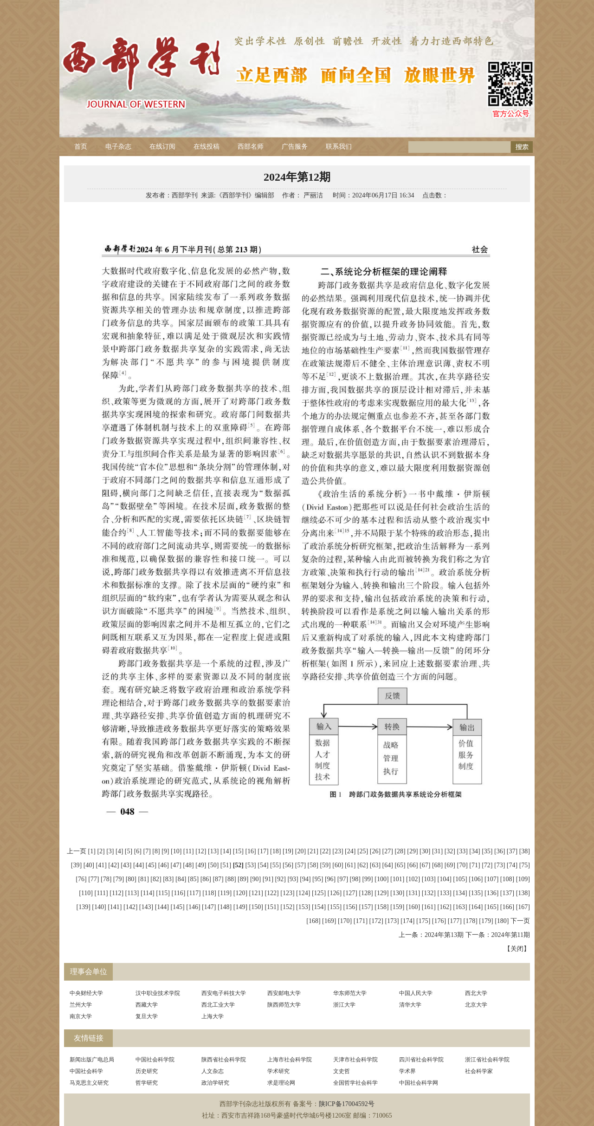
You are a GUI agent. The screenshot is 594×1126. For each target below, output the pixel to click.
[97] (342, 879)
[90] (255, 879)
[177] (455, 920)
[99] (367, 879)
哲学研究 (147, 1083)
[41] (101, 865)
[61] (350, 865)
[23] (337, 851)
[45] (151, 865)
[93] (292, 879)
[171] (361, 920)
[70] (462, 865)
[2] (100, 851)
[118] (209, 893)
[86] (205, 879)
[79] (118, 879)
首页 (80, 146)
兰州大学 (81, 1005)
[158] (381, 906)
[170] (345, 920)
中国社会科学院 (155, 1059)
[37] (512, 851)
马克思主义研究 (89, 1083)
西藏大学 (147, 1005)
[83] (168, 879)
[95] (317, 879)
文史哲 (341, 1071)
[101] (397, 879)
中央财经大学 (86, 993)
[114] (148, 893)
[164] (476, 906)
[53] (250, 865)
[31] (437, 851)
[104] (445, 879)
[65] (399, 865)
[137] (507, 893)
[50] (213, 865)
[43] (126, 865)
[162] (445, 906)
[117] (194, 893)
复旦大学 (147, 1016)
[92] (280, 879)
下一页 (520, 920)
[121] (256, 893)
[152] (287, 906)
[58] (313, 865)
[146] (193, 906)
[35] (487, 851)
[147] (209, 906)
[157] (366, 906)
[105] (460, 879)
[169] (329, 920)
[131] (413, 893)
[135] (476, 893)
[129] (381, 893)
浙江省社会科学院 (487, 1059)
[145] (177, 906)
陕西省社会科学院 (223, 1059)
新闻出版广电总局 (92, 1059)
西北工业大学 (218, 1005)
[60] (337, 865)
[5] (128, 851)
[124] (303, 893)
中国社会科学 (86, 1071)
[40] (89, 865)
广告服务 (295, 146)
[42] (113, 865)
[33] (462, 851)
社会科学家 (479, 1071)
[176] (439, 920)
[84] (180, 879)
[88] (230, 879)
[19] (288, 851)
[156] (350, 906)
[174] (407, 920)
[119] (225, 893)
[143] (146, 906)
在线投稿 (207, 146)
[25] (362, 851)
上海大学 (212, 1016)
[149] (240, 906)
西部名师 (251, 146)
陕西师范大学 (284, 1005)
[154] (319, 906)
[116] (179, 893)
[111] (101, 893)
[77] (93, 879)
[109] (523, 879)
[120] (240, 893)
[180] (502, 920)
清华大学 (410, 1005)
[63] (375, 865)
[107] (491, 879)
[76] (81, 879)
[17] (263, 851)
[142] (130, 906)
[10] (176, 851)
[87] (218, 879)
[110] (86, 893)
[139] (83, 906)
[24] (350, 851)
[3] (110, 851)
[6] (138, 851)
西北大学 (476, 993)
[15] (238, 851)
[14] (225, 851)
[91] (268, 879)
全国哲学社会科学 (355, 1083)
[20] (300, 851)
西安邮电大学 (284, 993)
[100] (381, 879)
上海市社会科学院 (289, 1059)
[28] (399, 851)
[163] (460, 906)
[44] (138, 865)
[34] (474, 851)
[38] (524, 851)
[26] (375, 851)
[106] (476, 879)
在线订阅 (162, 146)
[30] (425, 851)
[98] (355, 879)
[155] (335, 906)
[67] (425, 865)
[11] (188, 851)
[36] (499, 851)
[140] (99, 906)
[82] (155, 879)
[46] (163, 865)
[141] (115, 906)
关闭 (516, 948)
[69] (450, 865)
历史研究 (147, 1071)
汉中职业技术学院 (158, 993)
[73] (499, 865)
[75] (524, 865)
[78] (106, 879)
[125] (319, 893)
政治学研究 (215, 1083)
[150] (256, 906)
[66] (412, 865)
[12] (200, 851)
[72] (487, 865)
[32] (450, 851)
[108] (507, 879)
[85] (193, 879)
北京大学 (476, 1005)
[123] (287, 893)
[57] (300, 865)
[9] (165, 851)
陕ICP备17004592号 (346, 1103)
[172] (376, 920)
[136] (491, 893)
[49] (200, 865)
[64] (387, 865)
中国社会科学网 (418, 1083)
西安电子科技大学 (223, 993)
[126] (335, 893)
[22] (325, 851)
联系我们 (339, 146)
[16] (250, 851)
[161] (429, 906)
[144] (162, 906)
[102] (413, 879)
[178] (471, 920)
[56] (288, 865)
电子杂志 (118, 146)
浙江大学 (344, 1005)
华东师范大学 (350, 993)
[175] (423, 920)
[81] (143, 879)
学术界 (407, 1071)
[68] (437, 865)
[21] (313, 851)
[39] (76, 865)
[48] (188, 865)
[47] (175, 865)
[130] (397, 893)
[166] (507, 906)
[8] (156, 851)
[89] (243, 879)
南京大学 (81, 1016)
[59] (325, 865)
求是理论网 (281, 1083)
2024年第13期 (444, 934)
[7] (147, 851)
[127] (350, 893)
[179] (486, 920)
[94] (305, 879)
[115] (163, 893)
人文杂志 (212, 1071)
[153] (303, 906)
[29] (412, 851)
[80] (131, 879)
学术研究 (278, 1071)
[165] (491, 906)
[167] (523, 906)
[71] (474, 865)
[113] (132, 893)
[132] (429, 893)
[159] (397, 906)
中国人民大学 (416, 993)
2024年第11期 (510, 934)
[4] (119, 851)
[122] (271, 893)
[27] (387, 851)
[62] (362, 865)
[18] (275, 851)
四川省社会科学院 (421, 1059)
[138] (523, 893)
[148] (225, 906)
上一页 (76, 851)
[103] (429, 879)
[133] (445, 893)
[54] (263, 865)
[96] (330, 879)
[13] (213, 851)
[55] (275, 865)
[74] (512, 865)
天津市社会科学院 (355, 1059)
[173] (392, 920)
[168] (313, 920)
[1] (92, 851)
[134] (460, 893)
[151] (271, 906)
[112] (116, 893)
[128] (366, 893)
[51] (225, 865)
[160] (413, 906)
